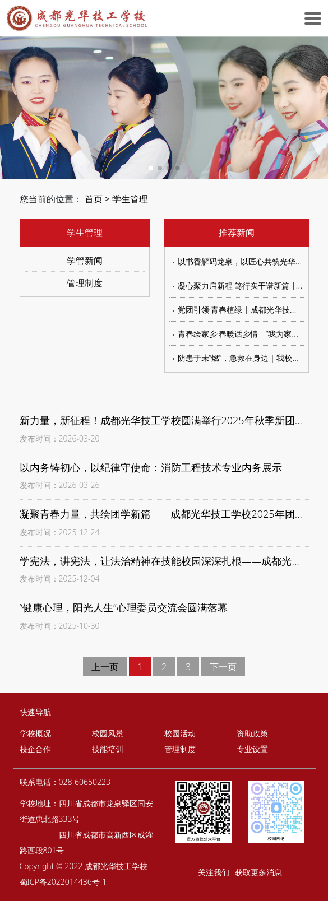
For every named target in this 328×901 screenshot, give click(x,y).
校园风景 (107, 733)
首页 (94, 199)
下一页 (223, 667)
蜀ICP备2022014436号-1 (63, 881)
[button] (151, 168)
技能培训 (107, 749)
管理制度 (85, 283)
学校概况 (35, 733)
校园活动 (180, 733)
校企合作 (35, 749)
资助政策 (252, 733)
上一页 (104, 667)
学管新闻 (85, 260)
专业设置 (252, 749)
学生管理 (130, 199)
